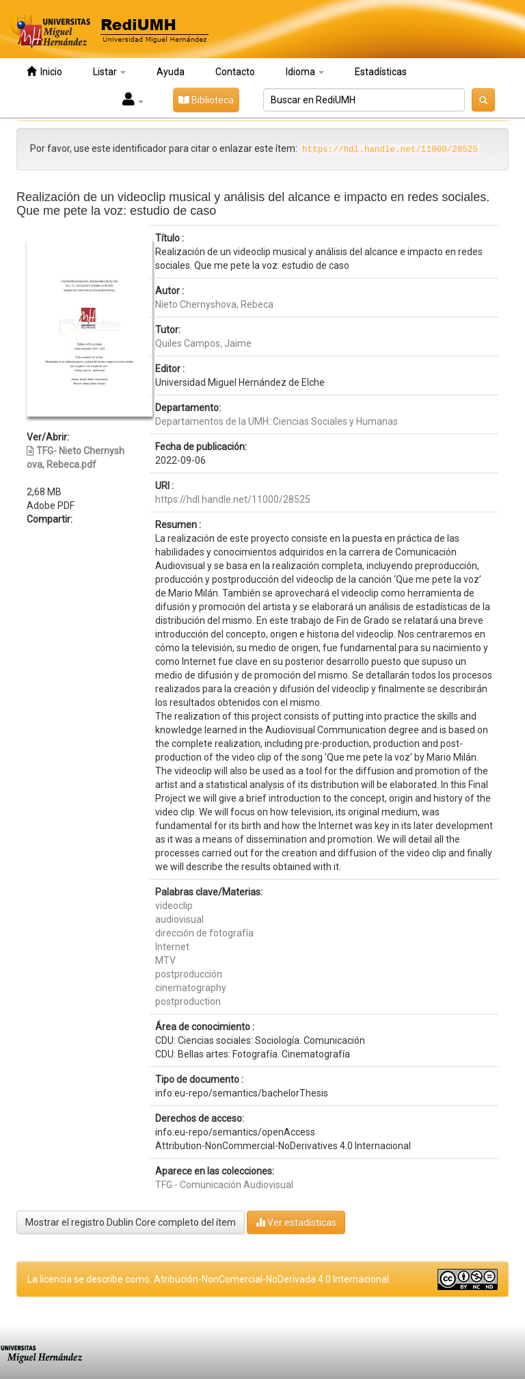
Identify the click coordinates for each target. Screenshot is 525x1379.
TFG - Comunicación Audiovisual (224, 1184)
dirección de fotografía (204, 933)
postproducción (188, 974)
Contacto (235, 71)
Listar (109, 71)
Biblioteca (206, 99)
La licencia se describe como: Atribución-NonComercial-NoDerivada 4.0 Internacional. (209, 1279)
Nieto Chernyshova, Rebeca (214, 304)
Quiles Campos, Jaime (203, 343)
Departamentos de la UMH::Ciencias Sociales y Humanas (276, 421)
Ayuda (171, 71)
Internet (172, 946)
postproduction (188, 1001)
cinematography (190, 987)
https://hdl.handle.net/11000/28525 (232, 499)
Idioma (305, 71)
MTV (165, 960)
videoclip (174, 905)
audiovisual (179, 919)
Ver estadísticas (296, 1222)
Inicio (44, 71)
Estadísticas (381, 71)
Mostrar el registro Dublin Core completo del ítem (130, 1222)
